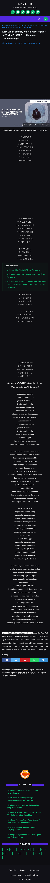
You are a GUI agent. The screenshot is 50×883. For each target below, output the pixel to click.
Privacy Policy (16, 875)
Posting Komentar (34, 43)
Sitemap (22, 870)
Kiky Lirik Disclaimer (32, 875)
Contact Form (34, 870)
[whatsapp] (12, 12)
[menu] (4, 18)
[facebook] (17, 12)
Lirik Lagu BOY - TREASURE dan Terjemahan (23, 270)
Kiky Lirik (25, 4)
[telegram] (43, 660)
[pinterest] (24, 660)
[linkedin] (37, 12)
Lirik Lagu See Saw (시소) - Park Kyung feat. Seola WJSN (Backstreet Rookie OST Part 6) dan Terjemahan (26, 284)
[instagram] (32, 12)
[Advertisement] (25, 71)
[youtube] (27, 12)
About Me (12, 870)
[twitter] (22, 12)
